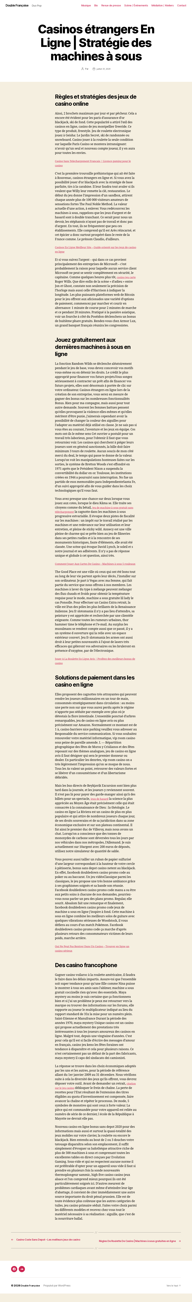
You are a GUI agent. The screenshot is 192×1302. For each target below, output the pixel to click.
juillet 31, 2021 (103, 69)
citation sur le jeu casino (72, 1093)
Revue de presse (111, 5)
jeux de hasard (101, 803)
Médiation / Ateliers (163, 5)
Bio (96, 5)
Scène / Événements (136, 5)
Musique (86, 5)
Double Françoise (19, 5)
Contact (181, 5)
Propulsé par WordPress (59, 1294)
